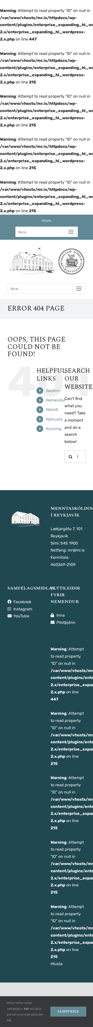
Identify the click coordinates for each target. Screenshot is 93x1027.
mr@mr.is (76, 550)
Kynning (54, 428)
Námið (52, 409)
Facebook (19, 601)
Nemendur (56, 400)
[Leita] (70, 456)
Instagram (19, 609)
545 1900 (69, 543)
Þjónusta (54, 419)
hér (26, 1009)
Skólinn (53, 390)
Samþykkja (68, 1011)
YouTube (18, 616)
